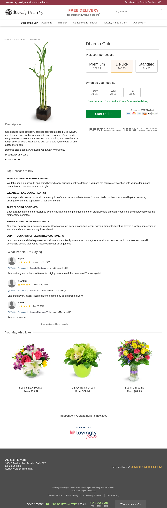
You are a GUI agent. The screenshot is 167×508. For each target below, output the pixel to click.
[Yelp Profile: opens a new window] (159, 460)
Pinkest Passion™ (38, 290)
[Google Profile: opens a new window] (152, 460)
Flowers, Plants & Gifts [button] (116, 22)
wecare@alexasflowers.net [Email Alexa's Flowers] (19, 468)
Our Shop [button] (139, 22)
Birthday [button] (64, 22)
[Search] (138, 11)
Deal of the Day (29, 23)
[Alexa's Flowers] (28, 12)
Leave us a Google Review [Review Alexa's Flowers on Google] (146, 466)
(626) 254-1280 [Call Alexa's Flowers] (13, 466)
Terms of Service (54, 495)
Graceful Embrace (38, 268)
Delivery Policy (113, 495)
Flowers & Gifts (19, 40)
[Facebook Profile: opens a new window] (145, 460)
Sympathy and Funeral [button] (86, 22)
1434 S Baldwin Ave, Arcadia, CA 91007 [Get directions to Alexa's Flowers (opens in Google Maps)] (25, 463)
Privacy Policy (72, 495)
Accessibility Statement (92, 495)
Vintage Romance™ (39, 312)
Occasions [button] (48, 22)
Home (6, 40)
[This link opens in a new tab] (83, 433)
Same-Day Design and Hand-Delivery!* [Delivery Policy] (27, 2)
